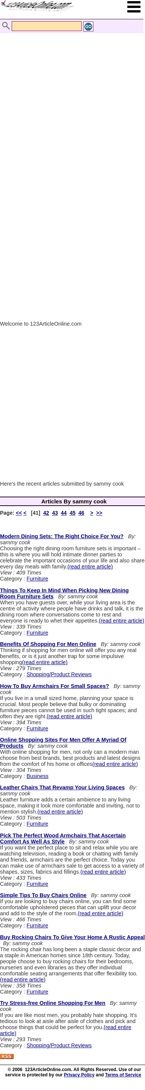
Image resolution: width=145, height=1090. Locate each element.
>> (99, 513)
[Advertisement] (70, 98)
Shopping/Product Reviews (59, 674)
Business (37, 776)
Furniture (37, 579)
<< (19, 513)
